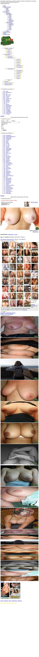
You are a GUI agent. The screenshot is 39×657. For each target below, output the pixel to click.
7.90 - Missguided (7, 168)
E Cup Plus (11, 21)
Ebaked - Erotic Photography (7, 314)
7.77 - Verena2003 (7, 181)
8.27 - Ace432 (6, 147)
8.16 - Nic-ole (6, 155)
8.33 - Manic (6, 142)
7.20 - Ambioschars (7, 112)
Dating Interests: (5, 122)
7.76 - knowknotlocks (8, 187)
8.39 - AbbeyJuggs (7, 137)
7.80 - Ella (5, 176)
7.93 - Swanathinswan (8, 163)
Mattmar (33, 304)
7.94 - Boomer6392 (7, 162)
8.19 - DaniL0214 (7, 153)
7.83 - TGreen (6, 102)
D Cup (10, 17)
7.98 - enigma (6, 161)
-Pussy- (7, 30)
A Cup (10, 15)
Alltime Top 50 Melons (7, 133)
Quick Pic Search (6, 118)
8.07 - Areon (6, 97)
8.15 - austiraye (6, 157)
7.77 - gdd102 (6, 104)
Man (7, 120)
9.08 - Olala (5, 91)
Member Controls (7, 7)
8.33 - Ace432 (6, 143)
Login (7, 9)
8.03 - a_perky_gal (7, 98)
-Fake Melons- (9, 22)
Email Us (20, 600)
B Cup (10, 16)
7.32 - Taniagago (6, 110)
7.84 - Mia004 (6, 173)
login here (25, 309)
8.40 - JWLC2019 (7, 94)
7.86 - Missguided (7, 172)
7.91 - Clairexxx (6, 167)
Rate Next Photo (34, 202)
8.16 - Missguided (7, 156)
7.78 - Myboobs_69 (7, 179)
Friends (4, 311)
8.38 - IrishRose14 (7, 138)
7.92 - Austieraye (7, 165)
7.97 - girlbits (6, 99)
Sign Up (7, 10)
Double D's (11, 20)
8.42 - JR (5, 93)
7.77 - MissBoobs (7, 180)
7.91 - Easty (5, 166)
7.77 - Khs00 (6, 184)
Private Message (10, 239)
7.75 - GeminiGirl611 (8, 191)
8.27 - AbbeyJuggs (7, 148)
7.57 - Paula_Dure (7, 108)
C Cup (10, 18)
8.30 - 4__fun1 (6, 144)
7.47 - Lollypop (6, 109)
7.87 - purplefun (6, 171)
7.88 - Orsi (5, 169)
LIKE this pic (35, 231)
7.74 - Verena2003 (7, 193)
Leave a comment (6, 308)
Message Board (6, 34)
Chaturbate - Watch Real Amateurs (8, 312)
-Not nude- (8, 13)
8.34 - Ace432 (6, 140)
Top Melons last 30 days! (8, 89)
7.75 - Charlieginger (7, 105)
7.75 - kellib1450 (7, 190)
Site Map (6, 600)
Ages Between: (4, 123)
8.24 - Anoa (5, 152)
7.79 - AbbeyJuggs (7, 178)
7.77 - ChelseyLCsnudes (8, 185)
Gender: (3, 120)
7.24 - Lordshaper (7, 111)
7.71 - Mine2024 (6, 106)
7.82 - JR (5, 103)
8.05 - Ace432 (6, 159)
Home (4, 5)
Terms (9, 600)
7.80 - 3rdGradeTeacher (8, 175)
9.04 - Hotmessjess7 (7, 92)
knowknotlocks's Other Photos (9, 241)
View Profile (3, 239)
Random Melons (6, 32)
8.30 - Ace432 (6, 146)
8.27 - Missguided (7, 149)
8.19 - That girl (6, 96)
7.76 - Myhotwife (7, 186)
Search (4, 33)
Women (13, 120)
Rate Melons (6, 11)
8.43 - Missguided (7, 135)
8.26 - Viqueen (6, 150)
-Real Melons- (9, 14)
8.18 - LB (5, 154)
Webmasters (14, 600)
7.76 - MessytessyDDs (8, 188)
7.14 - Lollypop (6, 113)
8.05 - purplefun (6, 160)
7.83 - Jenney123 (7, 174)
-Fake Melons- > (11, 234)
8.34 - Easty (5, 141)
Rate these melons (6, 198)
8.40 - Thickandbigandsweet (9, 136)
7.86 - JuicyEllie (6, 100)
